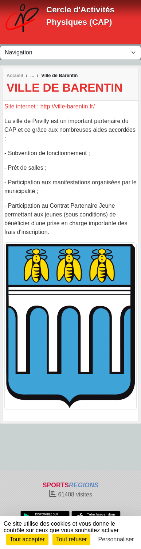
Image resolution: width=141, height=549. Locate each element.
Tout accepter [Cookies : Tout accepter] (27, 539)
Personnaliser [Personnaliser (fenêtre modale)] (116, 539)
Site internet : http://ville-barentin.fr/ (49, 106)
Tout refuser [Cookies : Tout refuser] (71, 539)
